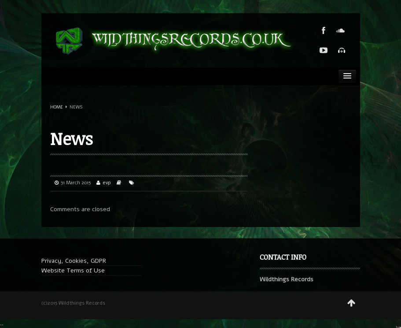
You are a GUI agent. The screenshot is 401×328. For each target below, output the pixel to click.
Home (56, 107)
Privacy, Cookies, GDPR (73, 261)
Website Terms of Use (73, 270)
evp (107, 182)
